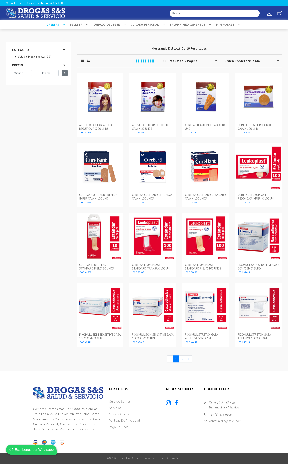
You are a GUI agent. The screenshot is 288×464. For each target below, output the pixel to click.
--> (251, 61)
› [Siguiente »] (188, 358)
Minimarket (229, 24)
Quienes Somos (120, 401)
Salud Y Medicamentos (191, 24)
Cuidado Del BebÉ (110, 24)
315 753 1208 (33, 3)
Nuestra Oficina (119, 414)
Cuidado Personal (148, 24)
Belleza (79, 24)
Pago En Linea (118, 427)
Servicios (115, 407)
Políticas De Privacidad (124, 420)
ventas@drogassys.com (225, 421)
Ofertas (56, 24)
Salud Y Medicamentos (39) (34, 56)
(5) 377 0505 (55, 3)
